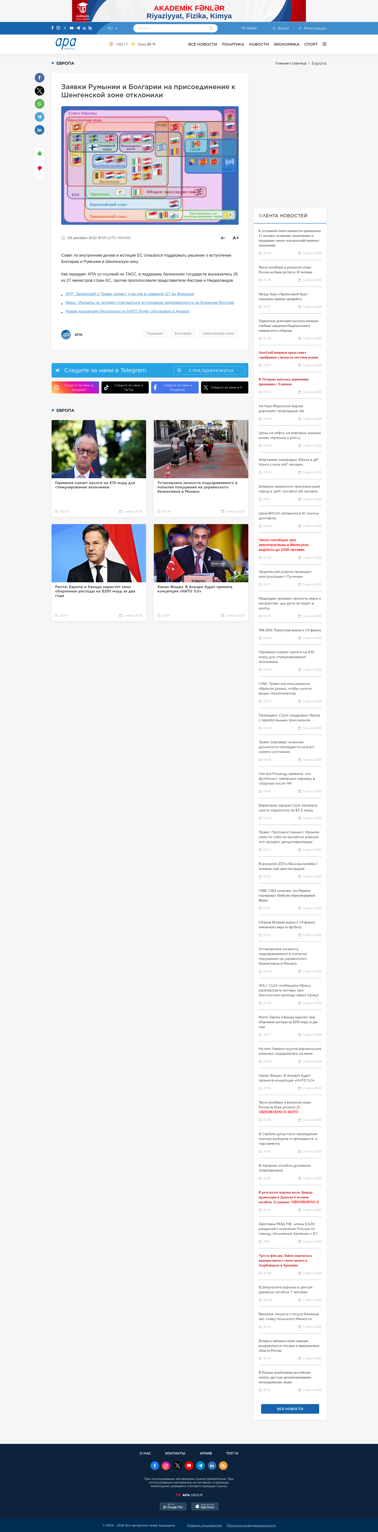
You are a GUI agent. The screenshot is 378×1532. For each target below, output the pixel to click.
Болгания (183, 333)
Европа (319, 63)
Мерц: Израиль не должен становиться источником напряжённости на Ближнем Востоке (150, 302)
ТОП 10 (232, 1453)
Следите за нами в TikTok (123, 387)
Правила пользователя (204, 1525)
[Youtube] (72, 28)
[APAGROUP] (189, 1495)
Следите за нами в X (222, 387)
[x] (177, 1466)
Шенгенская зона (218, 333)
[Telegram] (78, 28)
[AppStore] (205, 1506)
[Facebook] (53, 28)
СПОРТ (311, 44)
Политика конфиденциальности (251, 1525)
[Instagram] (58, 28)
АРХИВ (206, 1453)
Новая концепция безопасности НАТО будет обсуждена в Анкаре (127, 311)
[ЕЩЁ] (322, 44)
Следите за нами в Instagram (73, 387)
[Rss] (90, 28)
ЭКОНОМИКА (286, 44)
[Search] (211, 29)
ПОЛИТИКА (233, 44)
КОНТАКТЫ (175, 1453)
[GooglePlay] (173, 1506)
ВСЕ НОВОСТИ (202, 44)
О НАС (145, 1453)
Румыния (155, 333)
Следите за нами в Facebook (173, 387)
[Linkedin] (84, 28)
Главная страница (290, 63)
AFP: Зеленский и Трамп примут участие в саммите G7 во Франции (130, 294)
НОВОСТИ (259, 44)
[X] (65, 28)
